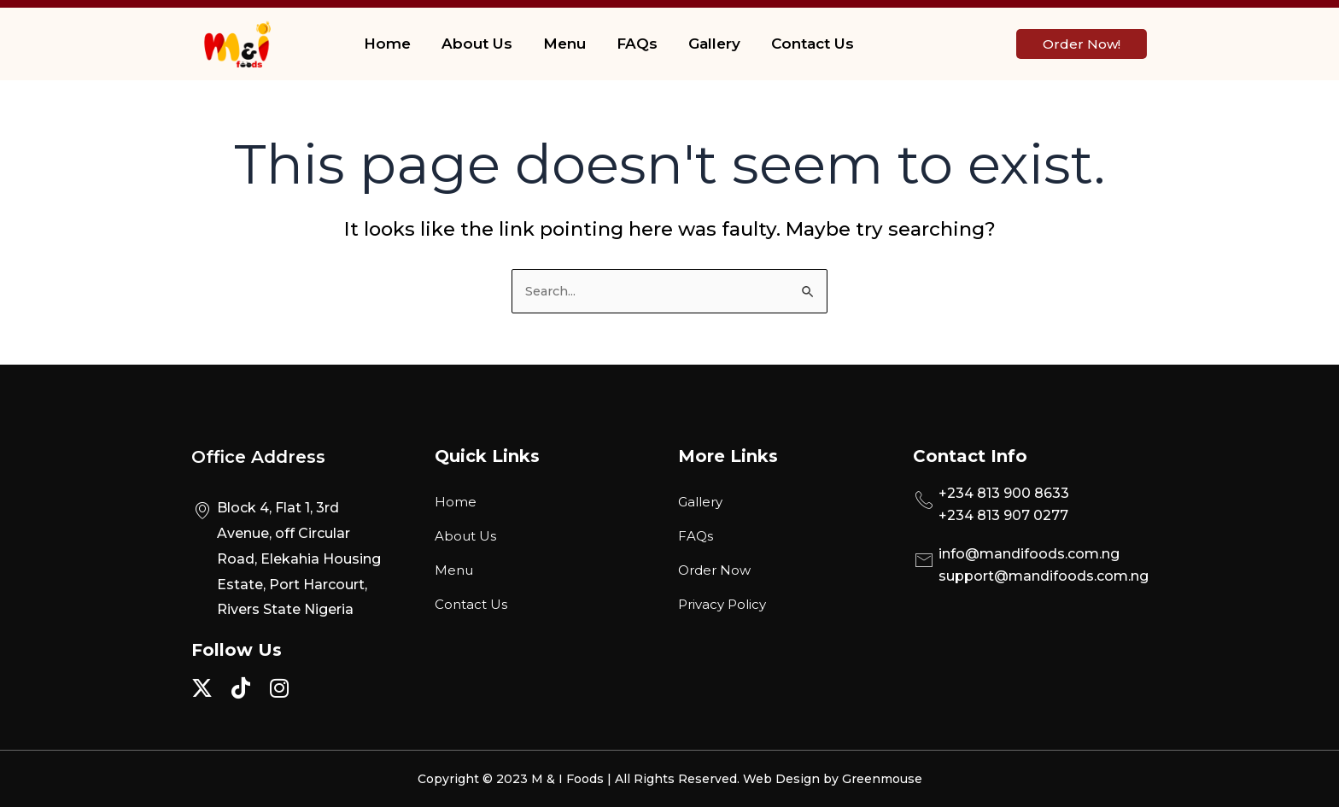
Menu (564, 43)
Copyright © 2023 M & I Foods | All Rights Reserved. (580, 779)
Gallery (714, 43)
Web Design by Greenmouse (832, 779)
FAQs (637, 43)
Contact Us (812, 43)
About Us (476, 43)
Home (387, 43)
